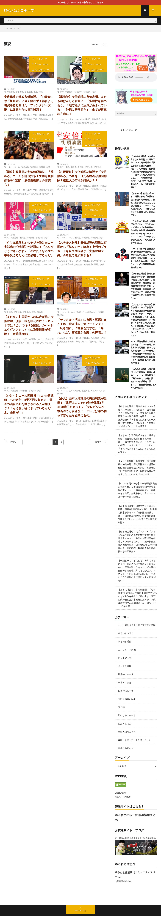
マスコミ (63, 391)
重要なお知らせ (125, 748)
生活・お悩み (124, 723)
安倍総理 (28, 92)
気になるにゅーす (43, 69)
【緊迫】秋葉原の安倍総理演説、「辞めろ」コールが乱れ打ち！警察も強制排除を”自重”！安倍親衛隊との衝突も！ (29, 178)
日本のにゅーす (42, 64)
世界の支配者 (74, 391)
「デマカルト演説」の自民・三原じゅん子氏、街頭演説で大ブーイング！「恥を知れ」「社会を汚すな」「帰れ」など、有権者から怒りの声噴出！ (82, 326)
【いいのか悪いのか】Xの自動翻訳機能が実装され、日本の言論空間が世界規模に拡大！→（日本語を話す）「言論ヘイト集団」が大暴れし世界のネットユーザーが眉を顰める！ (137, 490)
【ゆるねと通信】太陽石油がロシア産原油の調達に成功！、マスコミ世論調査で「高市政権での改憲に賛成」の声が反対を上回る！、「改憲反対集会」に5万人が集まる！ (143, 378)
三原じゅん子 (91, 312)
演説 (41, 92)
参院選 (80, 167)
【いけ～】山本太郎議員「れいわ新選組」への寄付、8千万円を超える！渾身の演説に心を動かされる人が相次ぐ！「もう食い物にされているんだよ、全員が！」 (29, 404)
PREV (13, 442)
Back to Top (80, 910)
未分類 (121, 707)
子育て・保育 (124, 682)
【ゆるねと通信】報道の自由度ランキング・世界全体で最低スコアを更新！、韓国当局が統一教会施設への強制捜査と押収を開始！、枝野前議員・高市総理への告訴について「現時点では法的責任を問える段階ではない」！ (143, 285)
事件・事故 (64, 167)
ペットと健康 (124, 666)
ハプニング (79, 312)
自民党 (40, 312)
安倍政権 (19, 92)
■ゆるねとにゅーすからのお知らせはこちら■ (80, 2)
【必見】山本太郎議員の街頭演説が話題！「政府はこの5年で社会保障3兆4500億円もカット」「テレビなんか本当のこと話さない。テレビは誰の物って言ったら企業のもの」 (82, 407)
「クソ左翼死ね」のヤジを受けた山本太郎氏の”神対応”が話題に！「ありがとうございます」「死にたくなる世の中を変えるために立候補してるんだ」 (29, 249)
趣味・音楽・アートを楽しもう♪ (134, 740)
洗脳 (35, 92)
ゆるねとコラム (125, 633)
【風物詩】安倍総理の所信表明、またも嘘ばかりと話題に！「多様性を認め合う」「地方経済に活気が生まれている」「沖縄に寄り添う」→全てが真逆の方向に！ (82, 105)
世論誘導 (10, 92)
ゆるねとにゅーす (128, 130)
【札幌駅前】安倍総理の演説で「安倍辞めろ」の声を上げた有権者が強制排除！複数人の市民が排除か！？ (82, 176)
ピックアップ (41, 59)
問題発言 (69, 92)
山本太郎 (39, 238)
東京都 (42, 167)
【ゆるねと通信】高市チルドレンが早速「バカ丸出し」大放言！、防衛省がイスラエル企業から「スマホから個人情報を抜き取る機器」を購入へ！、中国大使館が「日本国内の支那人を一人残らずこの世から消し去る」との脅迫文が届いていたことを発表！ (136, 416)
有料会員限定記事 (127, 699)
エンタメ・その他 (127, 649)
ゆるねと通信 (124, 641)
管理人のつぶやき (127, 731)
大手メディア (96, 391)
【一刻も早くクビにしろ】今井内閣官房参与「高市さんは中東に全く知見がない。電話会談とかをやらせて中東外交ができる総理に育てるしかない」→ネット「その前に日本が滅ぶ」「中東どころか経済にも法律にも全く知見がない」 (136, 570)
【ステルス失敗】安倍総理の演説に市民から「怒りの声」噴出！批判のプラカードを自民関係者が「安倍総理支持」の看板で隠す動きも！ (82, 249)
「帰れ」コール (13, 167)
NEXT (98, 442)
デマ (62, 92)
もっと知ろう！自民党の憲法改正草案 (136, 625)
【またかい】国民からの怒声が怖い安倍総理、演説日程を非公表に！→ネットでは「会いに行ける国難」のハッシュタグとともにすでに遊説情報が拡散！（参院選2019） (29, 325)
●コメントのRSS (123, 797)
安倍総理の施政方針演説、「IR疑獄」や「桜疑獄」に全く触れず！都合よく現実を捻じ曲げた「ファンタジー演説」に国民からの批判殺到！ (29, 103)
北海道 (73, 167)
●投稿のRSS (121, 793)
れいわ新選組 (12, 238)
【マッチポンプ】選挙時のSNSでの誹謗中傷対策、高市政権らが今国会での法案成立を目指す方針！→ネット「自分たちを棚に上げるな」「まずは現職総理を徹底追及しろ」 (143, 258)
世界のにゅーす (125, 674)
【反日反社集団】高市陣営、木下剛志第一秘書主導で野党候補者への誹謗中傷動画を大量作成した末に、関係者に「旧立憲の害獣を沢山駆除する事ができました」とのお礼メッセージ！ (136, 468)
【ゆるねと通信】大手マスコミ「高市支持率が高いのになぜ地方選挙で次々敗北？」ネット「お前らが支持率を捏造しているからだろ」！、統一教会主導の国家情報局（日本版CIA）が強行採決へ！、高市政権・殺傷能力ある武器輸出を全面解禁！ (137, 541)
